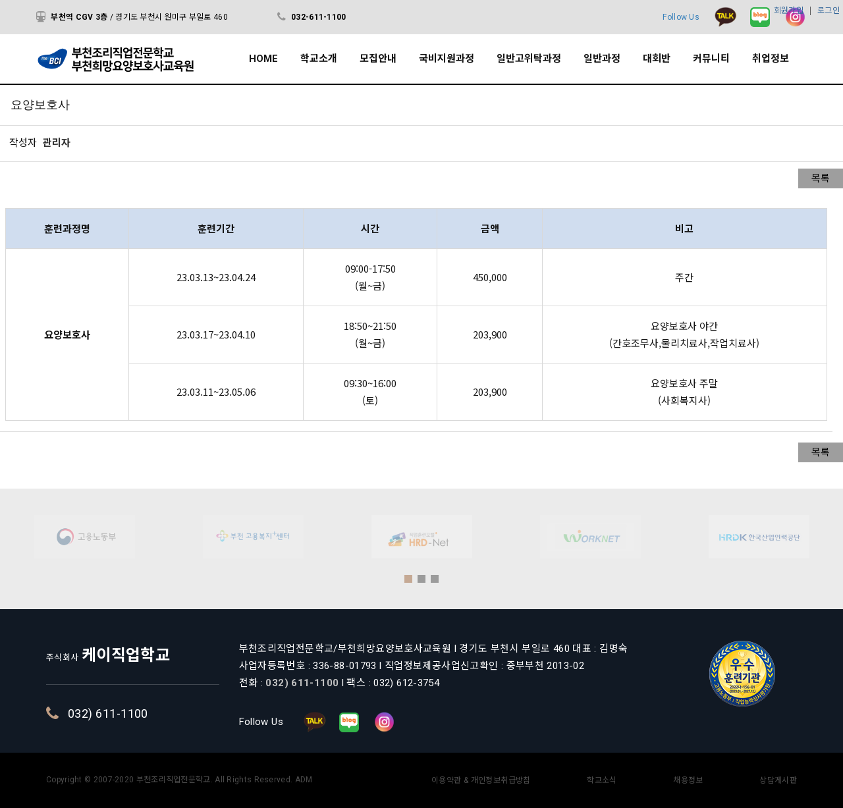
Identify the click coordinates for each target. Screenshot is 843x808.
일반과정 (602, 59)
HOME (263, 59)
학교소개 (318, 59)
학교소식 (602, 780)
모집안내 (378, 59)
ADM (304, 779)
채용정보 (688, 780)
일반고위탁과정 (529, 59)
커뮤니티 (711, 59)
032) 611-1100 (151, 713)
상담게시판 (778, 780)
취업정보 (770, 59)
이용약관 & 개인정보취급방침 (481, 780)
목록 (820, 178)
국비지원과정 (446, 59)
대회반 (656, 59)
